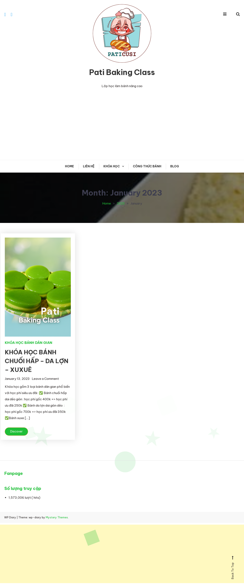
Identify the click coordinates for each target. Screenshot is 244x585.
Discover (16, 432)
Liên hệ (88, 166)
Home (69, 166)
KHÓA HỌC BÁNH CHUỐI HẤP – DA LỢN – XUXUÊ (36, 361)
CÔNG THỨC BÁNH (147, 166)
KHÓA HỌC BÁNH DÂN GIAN (28, 343)
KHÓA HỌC (111, 166)
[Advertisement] (122, 124)
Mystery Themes (57, 517)
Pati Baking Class (122, 72)
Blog (174, 166)
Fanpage (13, 473)
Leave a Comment (45, 379)
